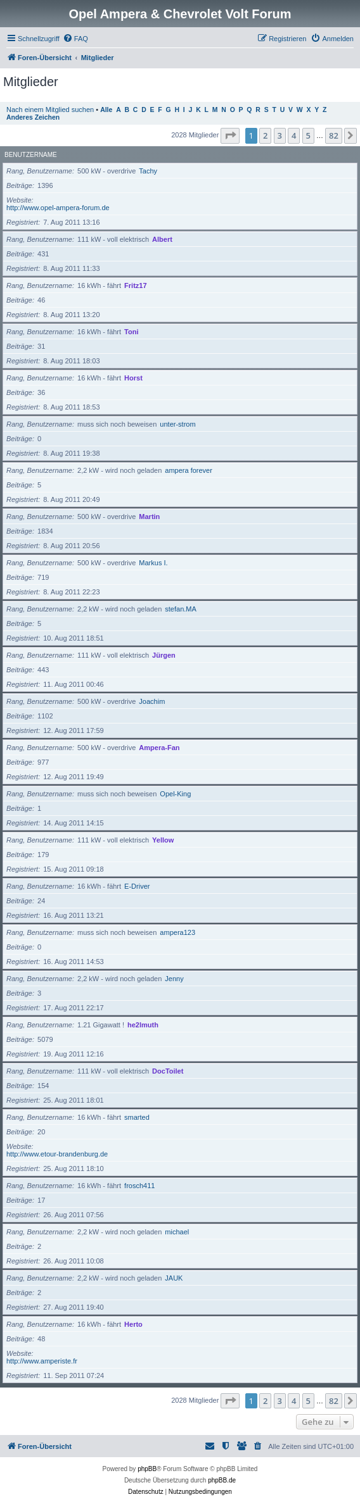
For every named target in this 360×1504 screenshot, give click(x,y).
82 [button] (333, 135)
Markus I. (153, 563)
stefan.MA (180, 609)
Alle (106, 109)
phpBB (147, 1468)
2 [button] (265, 135)
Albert (162, 239)
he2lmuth (142, 1025)
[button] (230, 135)
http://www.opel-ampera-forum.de (58, 207)
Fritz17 (135, 285)
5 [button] (308, 135)
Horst (133, 378)
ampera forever (188, 470)
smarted (137, 1117)
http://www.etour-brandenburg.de (57, 1154)
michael (177, 1232)
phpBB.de (222, 1480)
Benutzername (30, 154)
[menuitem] (75, 38)
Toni (131, 331)
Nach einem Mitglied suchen (50, 109)
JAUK (174, 1278)
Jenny (174, 978)
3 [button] (280, 135)
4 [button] (294, 135)
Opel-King (175, 794)
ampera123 (177, 932)
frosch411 (139, 1185)
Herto (133, 1324)
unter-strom (177, 424)
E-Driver (137, 886)
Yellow (163, 840)
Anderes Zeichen (33, 117)
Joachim (152, 701)
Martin (149, 516)
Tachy (148, 171)
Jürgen (164, 655)
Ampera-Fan (159, 747)
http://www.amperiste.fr (41, 1361)
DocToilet (167, 1071)
